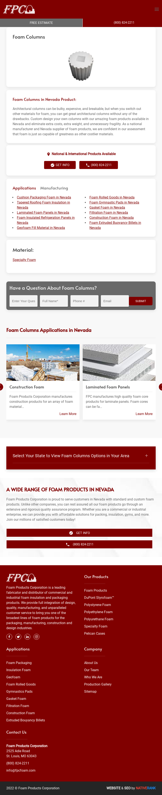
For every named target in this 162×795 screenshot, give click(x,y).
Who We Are (93, 677)
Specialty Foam (66, 31)
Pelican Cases (94, 633)
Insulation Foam (18, 670)
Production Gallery (98, 684)
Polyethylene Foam (98, 612)
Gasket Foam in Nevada (107, 216)
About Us (91, 663)
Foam (49, 31)
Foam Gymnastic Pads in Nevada (114, 211)
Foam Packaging (19, 663)
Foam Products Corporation (24, 31)
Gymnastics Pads (19, 692)
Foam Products (95, 590)
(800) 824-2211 (99, 174)
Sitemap (90, 692)
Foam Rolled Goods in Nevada (112, 206)
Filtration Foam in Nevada (108, 221)
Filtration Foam (17, 706)
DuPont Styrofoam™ (99, 598)
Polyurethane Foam (98, 619)
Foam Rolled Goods (21, 684)
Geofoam (13, 677)
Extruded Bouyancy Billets (25, 720)
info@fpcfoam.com (20, 770)
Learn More (67, 422)
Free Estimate (41, 23)
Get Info (59, 174)
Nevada (83, 31)
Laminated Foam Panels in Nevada (43, 221)
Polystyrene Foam (97, 605)
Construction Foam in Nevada (111, 226)
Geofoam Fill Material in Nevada (41, 236)
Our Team (91, 670)
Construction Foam (20, 713)
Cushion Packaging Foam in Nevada (44, 206)
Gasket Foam (16, 699)
